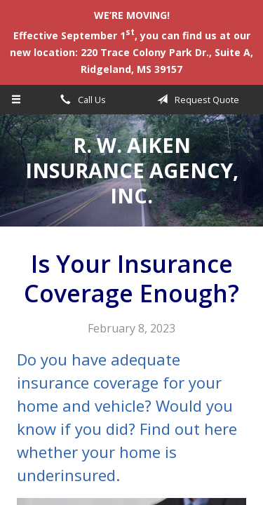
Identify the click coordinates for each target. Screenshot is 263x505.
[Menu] (16, 99)
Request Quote (195, 99)
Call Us (80, 99)
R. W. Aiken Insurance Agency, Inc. (131, 170)
